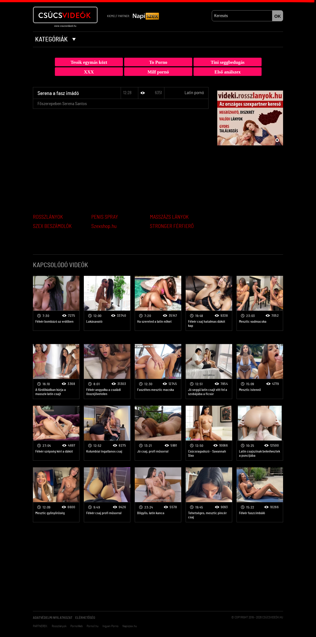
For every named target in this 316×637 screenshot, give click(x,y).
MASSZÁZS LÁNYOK (169, 217)
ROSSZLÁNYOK (48, 217)
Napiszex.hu (129, 626)
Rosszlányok (59, 626)
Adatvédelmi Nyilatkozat (52, 617)
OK (277, 16)
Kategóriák (55, 39)
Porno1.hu (93, 626)
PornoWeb (76, 626)
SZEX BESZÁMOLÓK (52, 226)
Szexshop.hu (104, 226)
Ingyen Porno (110, 626)
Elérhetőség (85, 617)
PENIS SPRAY (104, 217)
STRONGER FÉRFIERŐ (172, 226)
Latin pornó (194, 93)
